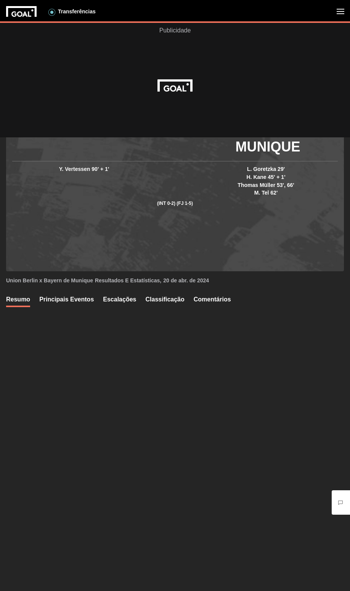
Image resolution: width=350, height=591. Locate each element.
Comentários (212, 299)
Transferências (77, 11)
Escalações (119, 299)
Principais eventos (66, 299)
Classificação (164, 299)
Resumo (18, 299)
